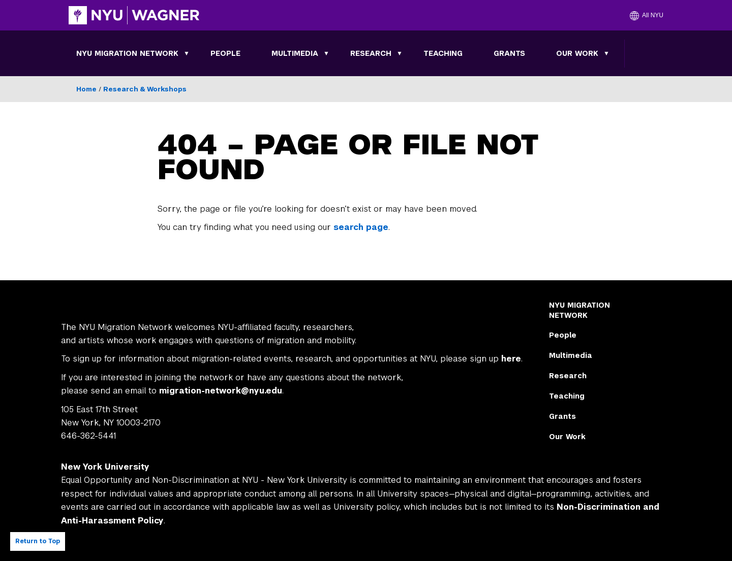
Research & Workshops (145, 89)
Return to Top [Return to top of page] (37, 541)
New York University (105, 466)
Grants (509, 53)
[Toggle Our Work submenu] (606, 53)
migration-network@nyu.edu (220, 390)
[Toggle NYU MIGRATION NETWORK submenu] (186, 53)
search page (360, 227)
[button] (646, 15)
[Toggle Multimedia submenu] (326, 53)
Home (86, 89)
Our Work (577, 53)
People (225, 53)
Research (370, 53)
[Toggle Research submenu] (399, 53)
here (511, 358)
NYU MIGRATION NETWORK (127, 53)
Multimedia (294, 53)
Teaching (443, 53)
